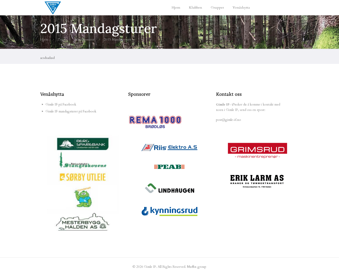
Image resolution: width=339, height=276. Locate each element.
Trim (61, 39)
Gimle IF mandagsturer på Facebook (71, 111)
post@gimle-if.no (228, 120)
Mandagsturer (84, 39)
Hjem (44, 39)
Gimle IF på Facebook (61, 104)
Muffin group (196, 267)
